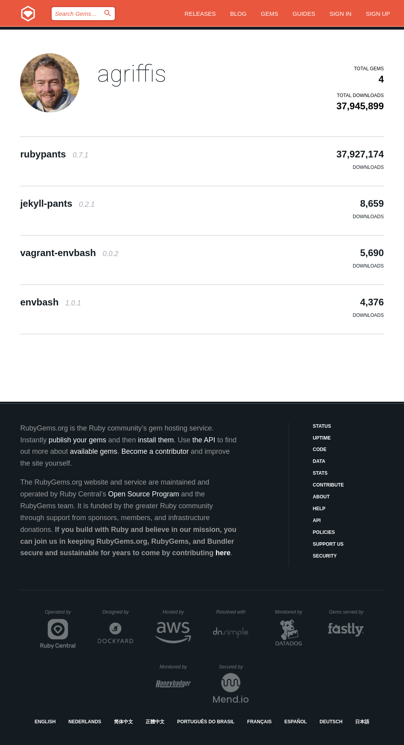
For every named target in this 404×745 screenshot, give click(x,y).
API (317, 520)
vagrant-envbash (69, 252)
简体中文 (123, 721)
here (222, 553)
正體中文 (155, 721)
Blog (238, 13)
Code (320, 449)
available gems (93, 451)
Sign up (378, 13)
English (45, 721)
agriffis (131, 74)
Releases (200, 13)
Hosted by (177, 612)
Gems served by (346, 612)
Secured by (234, 667)
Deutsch (331, 721)
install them (156, 440)
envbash (50, 302)
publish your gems (77, 440)
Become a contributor (155, 451)
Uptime (322, 438)
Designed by (117, 612)
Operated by (60, 614)
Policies (324, 532)
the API (203, 440)
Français (259, 721)
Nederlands (84, 721)
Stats (320, 473)
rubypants (54, 154)
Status (322, 426)
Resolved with (232, 612)
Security (325, 556)
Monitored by (291, 612)
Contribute (328, 485)
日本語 (362, 721)
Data (319, 461)
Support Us (328, 544)
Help (319, 508)
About (321, 497)
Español (295, 721)
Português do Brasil (205, 721)
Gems (269, 13)
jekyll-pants (57, 203)
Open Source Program (143, 494)
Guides (303, 13)
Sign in (340, 13)
